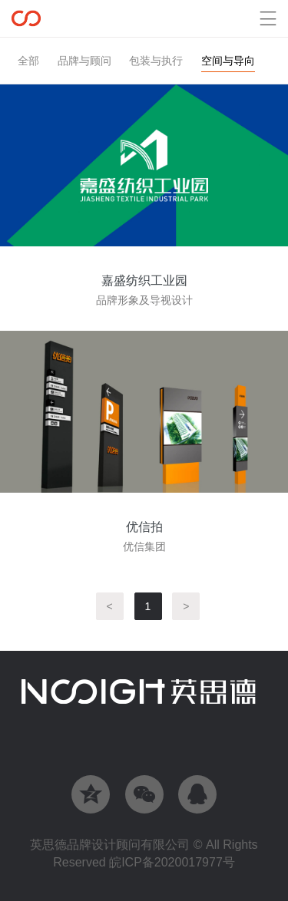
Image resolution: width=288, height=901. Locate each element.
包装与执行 (156, 60)
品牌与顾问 (84, 60)
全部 (28, 60)
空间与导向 (228, 60)
